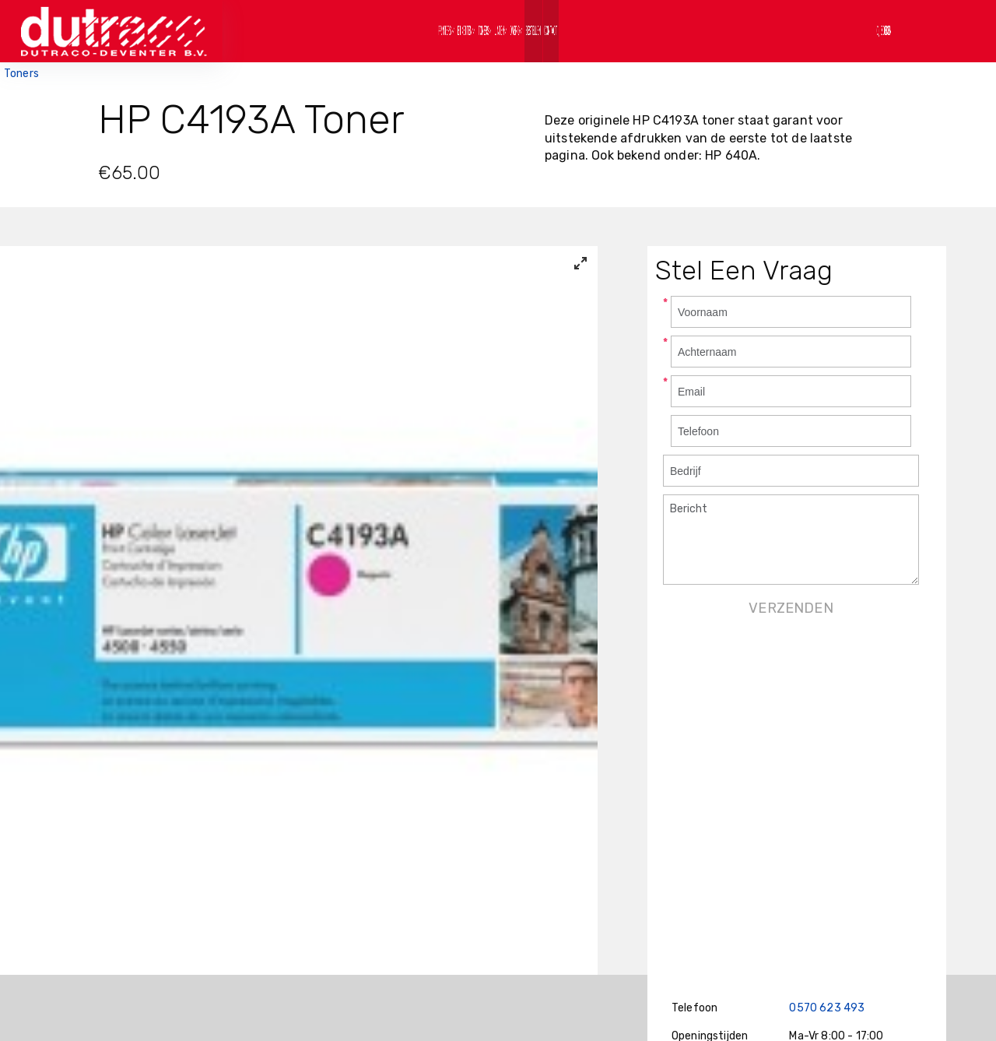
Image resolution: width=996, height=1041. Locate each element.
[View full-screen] (580, 263)
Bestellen (658, 30)
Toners (21, 73)
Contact (738, 30)
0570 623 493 (826, 1008)
